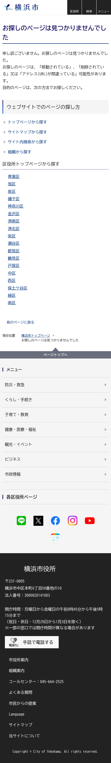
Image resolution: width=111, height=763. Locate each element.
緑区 (12, 295)
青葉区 (14, 177)
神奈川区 (15, 206)
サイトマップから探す (27, 132)
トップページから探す (27, 122)
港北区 (14, 229)
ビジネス (13, 459)
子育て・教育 (16, 414)
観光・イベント (18, 444)
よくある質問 (20, 692)
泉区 (12, 191)
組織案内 (16, 671)
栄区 (12, 236)
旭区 (12, 184)
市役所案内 (18, 660)
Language (16, 714)
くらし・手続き (18, 400)
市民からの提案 (22, 703)
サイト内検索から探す (27, 142)
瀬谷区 (14, 243)
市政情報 (13, 474)
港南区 (14, 221)
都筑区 (14, 251)
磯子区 (14, 199)
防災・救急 (14, 385)
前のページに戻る (20, 322)
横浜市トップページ (36, 335)
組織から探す (19, 152)
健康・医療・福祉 (20, 429)
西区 (12, 280)
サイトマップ (20, 725)
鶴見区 (14, 258)
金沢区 (14, 214)
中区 (12, 273)
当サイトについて (24, 736)
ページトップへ (55, 355)
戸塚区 (14, 266)
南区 (12, 303)
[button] (74, 7)
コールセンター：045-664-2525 (36, 682)
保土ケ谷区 (17, 288)
